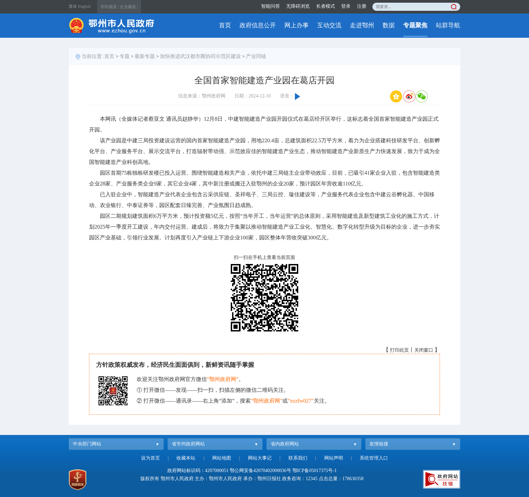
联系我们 (297, 458)
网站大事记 (260, 458)
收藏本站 (185, 458)
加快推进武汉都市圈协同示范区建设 (200, 56)
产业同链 (256, 56)
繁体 (73, 6)
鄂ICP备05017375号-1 (315, 470)
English (84, 6)
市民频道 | (109, 6)
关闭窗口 (423, 350)
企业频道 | (129, 6)
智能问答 (270, 6)
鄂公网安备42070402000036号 (260, 470)
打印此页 (399, 350)
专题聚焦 (415, 25)
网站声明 (333, 458)
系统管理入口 (374, 458)
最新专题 (145, 56)
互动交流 (329, 25)
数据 (389, 25)
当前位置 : (93, 56)
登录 (346, 6)
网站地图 (221, 458)
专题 (124, 56)
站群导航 (448, 25)
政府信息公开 (258, 25)
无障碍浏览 (298, 6)
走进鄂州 (362, 25)
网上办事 (296, 25)
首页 (225, 25)
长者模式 (325, 6)
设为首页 (150, 458)
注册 (361, 6)
